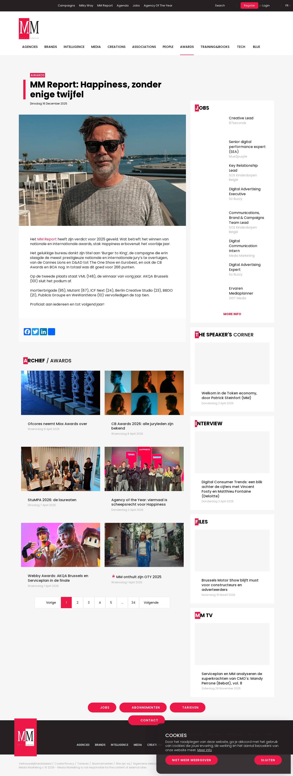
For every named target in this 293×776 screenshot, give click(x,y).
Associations (144, 47)
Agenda (123, 5)
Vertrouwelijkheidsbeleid (35, 763)
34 (133, 602)
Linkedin (29, 5)
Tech (241, 47)
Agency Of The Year (158, 5)
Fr (287, 5)
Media (96, 47)
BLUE (256, 47)
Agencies (30, 47)
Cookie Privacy (64, 763)
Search (220, 5)
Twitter (35, 5)
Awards (187, 47)
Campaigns (66, 5)
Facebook (22, 5)
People (168, 47)
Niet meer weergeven (191, 760)
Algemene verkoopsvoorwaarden (156, 763)
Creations (116, 47)
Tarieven (190, 707)
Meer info (204, 750)
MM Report (105, 5)
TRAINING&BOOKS (214, 47)
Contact (149, 720)
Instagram (43, 5)
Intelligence (74, 47)
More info (232, 314)
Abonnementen (146, 707)
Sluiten (268, 760)
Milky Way (86, 5)
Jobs (136, 5)
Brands (50, 47)
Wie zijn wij (123, 763)
